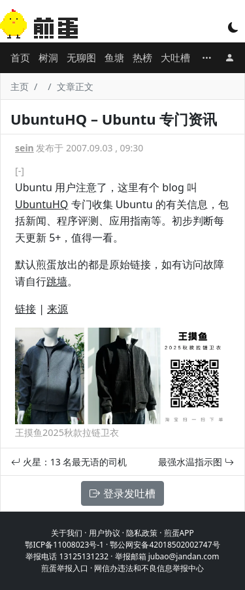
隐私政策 (141, 532)
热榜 (142, 57)
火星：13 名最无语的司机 (69, 462)
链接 (25, 309)
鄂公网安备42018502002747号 (165, 544)
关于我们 (66, 532)
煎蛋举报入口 (64, 568)
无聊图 (81, 57)
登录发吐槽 (122, 493)
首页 (20, 57)
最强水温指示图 (196, 462)
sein (24, 148)
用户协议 (104, 532)
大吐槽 (175, 57)
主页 (19, 86)
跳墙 (56, 281)
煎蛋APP (179, 532)
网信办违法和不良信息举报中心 (149, 568)
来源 (57, 309)
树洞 (48, 57)
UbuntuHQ (41, 204)
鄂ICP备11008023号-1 (64, 544)
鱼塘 (114, 57)
